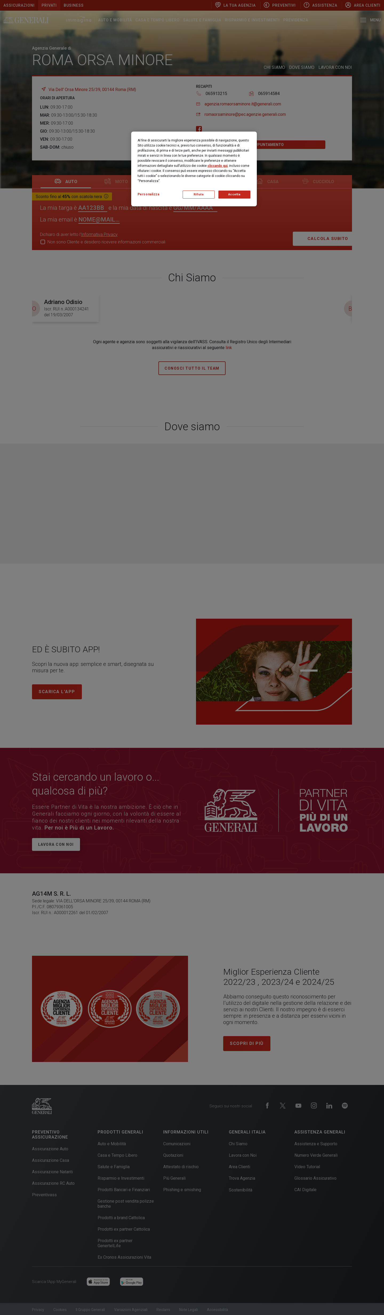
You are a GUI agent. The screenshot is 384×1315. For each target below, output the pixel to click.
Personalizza (148, 194)
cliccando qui (217, 166)
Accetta (234, 194)
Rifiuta (199, 194)
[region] (194, 169)
